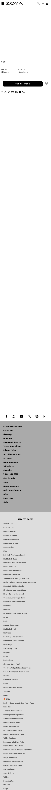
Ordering (7, 438)
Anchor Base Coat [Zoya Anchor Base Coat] (10, 625)
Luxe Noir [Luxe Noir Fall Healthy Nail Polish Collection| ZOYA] (7, 707)
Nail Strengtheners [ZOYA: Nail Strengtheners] (11, 539)
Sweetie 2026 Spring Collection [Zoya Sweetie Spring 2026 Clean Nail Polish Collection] (16, 578)
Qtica (5, 494)
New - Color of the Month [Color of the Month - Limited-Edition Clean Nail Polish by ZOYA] (13, 594)
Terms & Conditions (12, 446)
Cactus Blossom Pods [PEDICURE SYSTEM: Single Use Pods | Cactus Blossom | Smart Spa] (12, 765)
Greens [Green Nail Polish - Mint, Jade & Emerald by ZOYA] (6, 676)
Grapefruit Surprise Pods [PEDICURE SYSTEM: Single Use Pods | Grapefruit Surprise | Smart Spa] (13, 734)
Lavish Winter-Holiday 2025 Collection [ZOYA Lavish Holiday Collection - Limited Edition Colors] (19, 582)
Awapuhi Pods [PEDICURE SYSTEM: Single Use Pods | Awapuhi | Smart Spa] (9, 769)
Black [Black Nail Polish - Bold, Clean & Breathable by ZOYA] (5, 683)
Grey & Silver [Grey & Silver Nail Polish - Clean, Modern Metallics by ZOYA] (8, 773)
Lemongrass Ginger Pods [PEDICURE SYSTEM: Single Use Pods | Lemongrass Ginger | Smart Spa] (13, 715)
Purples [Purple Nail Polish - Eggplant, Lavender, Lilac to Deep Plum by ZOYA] (6, 652)
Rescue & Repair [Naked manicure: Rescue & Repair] (10, 535)
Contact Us (8, 430)
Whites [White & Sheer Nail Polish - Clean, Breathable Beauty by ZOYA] (6, 777)
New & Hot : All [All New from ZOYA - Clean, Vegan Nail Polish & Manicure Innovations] (9, 567)
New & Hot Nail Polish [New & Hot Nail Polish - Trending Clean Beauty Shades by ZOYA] (12, 570)
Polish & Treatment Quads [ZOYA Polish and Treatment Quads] (14, 555)
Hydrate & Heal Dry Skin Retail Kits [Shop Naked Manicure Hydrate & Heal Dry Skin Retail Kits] (18, 750)
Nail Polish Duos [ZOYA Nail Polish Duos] (10, 559)
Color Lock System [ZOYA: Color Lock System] (11, 543)
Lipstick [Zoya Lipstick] (6, 609)
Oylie (5, 502)
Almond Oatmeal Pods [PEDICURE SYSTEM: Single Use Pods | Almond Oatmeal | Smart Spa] (12, 711)
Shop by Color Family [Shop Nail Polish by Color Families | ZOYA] (12, 664)
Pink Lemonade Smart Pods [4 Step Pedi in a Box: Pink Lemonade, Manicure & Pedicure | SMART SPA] (14, 590)
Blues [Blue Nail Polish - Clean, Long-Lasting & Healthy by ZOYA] (5, 656)
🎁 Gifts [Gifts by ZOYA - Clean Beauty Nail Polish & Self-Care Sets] (6, 699)
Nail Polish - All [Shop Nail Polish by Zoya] (9, 629)
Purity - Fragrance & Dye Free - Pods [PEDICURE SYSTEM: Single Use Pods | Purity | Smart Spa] (18, 703)
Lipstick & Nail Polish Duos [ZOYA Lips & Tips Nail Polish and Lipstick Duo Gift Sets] (14, 563)
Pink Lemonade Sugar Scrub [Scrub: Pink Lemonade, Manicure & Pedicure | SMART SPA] (15, 613)
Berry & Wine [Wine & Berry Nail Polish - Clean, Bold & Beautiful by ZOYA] (8, 781)
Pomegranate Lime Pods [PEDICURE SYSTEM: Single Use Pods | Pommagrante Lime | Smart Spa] (13, 742)
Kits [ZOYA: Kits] (5, 551)
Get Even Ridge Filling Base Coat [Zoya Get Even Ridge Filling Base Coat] (16, 668)
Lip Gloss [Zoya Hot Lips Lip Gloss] (7, 633)
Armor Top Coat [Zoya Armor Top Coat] (10, 648)
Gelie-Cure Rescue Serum (14, 754)
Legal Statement (10, 462)
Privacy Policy (9, 450)
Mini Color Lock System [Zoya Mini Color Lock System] (13, 687)
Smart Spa (8, 498)
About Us (7, 458)
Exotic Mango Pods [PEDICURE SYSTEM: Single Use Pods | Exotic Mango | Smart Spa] (11, 726)
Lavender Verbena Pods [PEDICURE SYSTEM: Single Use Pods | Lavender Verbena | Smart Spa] (13, 761)
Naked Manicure (11, 486)
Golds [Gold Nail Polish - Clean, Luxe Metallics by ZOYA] (5, 695)
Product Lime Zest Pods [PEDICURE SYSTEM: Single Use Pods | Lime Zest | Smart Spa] (13, 746)
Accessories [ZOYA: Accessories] (8, 547)
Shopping (7, 470)
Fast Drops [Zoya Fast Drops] (8, 644)
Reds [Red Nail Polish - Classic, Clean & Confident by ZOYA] (5, 621)
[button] (14, 3)
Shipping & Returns (12, 442)
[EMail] (20, 91)
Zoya (5, 482)
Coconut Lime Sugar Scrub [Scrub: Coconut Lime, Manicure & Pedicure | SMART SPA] (14, 598)
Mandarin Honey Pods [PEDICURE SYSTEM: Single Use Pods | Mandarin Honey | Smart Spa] (12, 730)
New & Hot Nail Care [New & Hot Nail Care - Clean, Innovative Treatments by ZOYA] (11, 574)
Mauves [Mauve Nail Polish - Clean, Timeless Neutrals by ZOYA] (6, 785)
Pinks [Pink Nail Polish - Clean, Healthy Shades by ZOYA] (5, 617)
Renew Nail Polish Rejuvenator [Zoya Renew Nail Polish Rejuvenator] (16, 672)
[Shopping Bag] (47, 4)
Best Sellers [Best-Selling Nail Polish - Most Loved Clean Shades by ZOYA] (8, 660)
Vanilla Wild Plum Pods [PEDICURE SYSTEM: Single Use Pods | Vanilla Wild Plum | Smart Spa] (13, 718)
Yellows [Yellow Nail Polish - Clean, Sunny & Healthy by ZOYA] (6, 691)
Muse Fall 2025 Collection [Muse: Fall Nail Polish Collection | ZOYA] (14, 586)
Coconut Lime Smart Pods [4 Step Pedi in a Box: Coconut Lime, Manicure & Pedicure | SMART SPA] (14, 602)
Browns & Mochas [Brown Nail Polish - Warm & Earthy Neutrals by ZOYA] (10, 679)
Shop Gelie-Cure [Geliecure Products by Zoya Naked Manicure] (10, 757)
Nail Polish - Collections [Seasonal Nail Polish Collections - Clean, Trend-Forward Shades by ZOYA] (13, 641)
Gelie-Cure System (12, 490)
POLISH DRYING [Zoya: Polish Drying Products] (9, 532)
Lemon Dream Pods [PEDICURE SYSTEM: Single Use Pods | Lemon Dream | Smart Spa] (11, 722)
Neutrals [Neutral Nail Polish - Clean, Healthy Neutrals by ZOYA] (7, 605)
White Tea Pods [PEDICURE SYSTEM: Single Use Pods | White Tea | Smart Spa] (9, 738)
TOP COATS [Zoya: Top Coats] (8, 524)
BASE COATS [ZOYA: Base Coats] (8, 528)
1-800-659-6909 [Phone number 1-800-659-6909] (10, 474)
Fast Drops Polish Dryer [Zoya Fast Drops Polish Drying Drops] (13, 637)
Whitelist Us (8, 466)
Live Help (7, 434)
